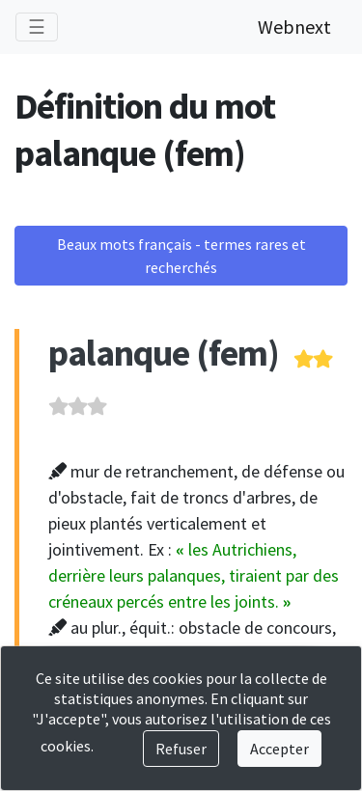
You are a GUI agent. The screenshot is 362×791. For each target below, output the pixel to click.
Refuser (181, 748)
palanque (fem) (163, 352)
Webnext (294, 26)
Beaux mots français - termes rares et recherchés (181, 255)
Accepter (279, 748)
